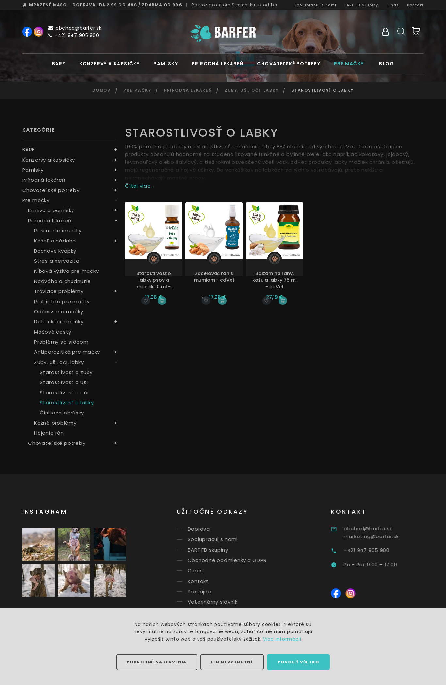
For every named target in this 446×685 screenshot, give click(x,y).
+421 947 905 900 (73, 35)
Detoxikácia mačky (59, 321)
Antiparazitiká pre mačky (67, 352)
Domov (101, 90)
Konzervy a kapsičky (109, 63)
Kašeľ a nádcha (55, 240)
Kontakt (415, 5)
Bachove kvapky (55, 250)
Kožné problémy (55, 422)
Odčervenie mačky (58, 311)
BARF (59, 63)
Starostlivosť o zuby (66, 372)
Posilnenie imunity (58, 230)
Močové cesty (52, 331)
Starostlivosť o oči (64, 392)
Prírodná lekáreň (217, 63)
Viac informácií (282, 639)
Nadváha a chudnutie (62, 281)
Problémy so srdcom (61, 341)
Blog (386, 63)
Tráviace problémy (59, 291)
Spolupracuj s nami (315, 5)
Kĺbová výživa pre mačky (66, 271)
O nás (392, 5)
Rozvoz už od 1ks (234, 5)
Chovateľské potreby (288, 63)
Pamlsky (165, 63)
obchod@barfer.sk (75, 28)
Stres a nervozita (57, 260)
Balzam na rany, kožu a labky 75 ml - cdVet (274, 280)
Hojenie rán (49, 432)
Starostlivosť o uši (64, 382)
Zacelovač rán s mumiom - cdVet (214, 276)
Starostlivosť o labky (67, 402)
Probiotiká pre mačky (62, 301)
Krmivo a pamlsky (51, 210)
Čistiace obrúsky (62, 412)
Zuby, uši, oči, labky (252, 90)
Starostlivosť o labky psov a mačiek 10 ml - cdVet (153, 280)
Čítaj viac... (139, 185)
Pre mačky (349, 63)
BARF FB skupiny (361, 5)
